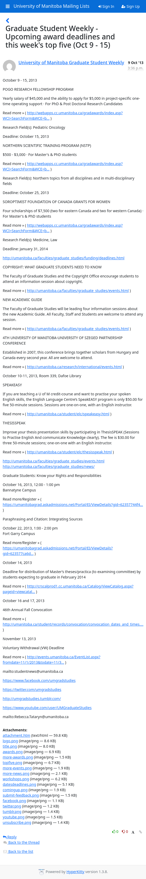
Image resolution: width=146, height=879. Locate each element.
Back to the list (18, 851)
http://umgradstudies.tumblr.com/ (32, 698)
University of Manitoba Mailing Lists (51, 6)
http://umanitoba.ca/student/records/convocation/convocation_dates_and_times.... (73, 624)
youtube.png (14, 816)
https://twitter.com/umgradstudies (32, 689)
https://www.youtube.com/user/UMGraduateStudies (47, 707)
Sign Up (130, 6)
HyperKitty (75, 871)
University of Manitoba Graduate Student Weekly (71, 62)
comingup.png (15, 789)
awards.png (13, 751)
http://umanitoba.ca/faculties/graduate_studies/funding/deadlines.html (64, 257)
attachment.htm (16, 735)
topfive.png (12, 762)
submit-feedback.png (21, 795)
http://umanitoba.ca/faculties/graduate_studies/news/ (49, 466)
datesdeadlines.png (19, 784)
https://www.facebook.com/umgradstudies (39, 680)
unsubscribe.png (17, 822)
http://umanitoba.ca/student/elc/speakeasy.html (68, 413)
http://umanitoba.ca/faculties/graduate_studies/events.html (78, 290)
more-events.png (17, 768)
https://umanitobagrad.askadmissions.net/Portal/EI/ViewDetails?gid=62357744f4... (73, 504)
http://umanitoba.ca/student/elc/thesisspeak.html (69, 451)
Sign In (106, 6)
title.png (10, 746)
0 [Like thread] (115, 831)
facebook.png (14, 800)
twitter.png (12, 806)
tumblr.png (12, 811)
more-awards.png (18, 757)
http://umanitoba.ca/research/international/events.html (74, 366)
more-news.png (16, 773)
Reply (10, 836)
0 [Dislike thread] (125, 831)
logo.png (10, 740)
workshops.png (16, 778)
